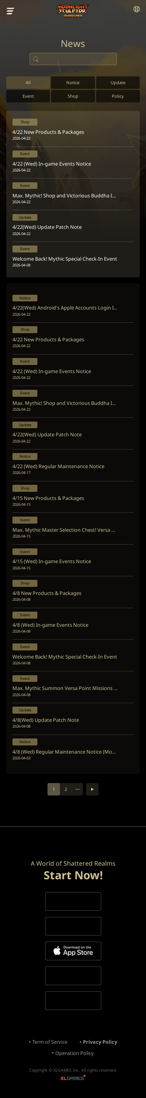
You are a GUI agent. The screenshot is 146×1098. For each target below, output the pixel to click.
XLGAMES (73, 1078)
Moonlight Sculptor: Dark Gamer (73, 11)
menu (10, 11)
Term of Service (49, 1041)
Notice (72, 82)
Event (28, 96)
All (28, 82)
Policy (118, 96)
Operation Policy (74, 1053)
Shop (73, 96)
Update (118, 82)
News (73, 43)
